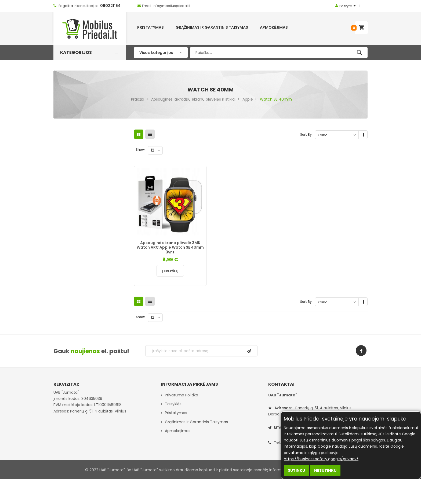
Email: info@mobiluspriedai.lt (166, 5)
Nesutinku (325, 470)
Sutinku (296, 470)
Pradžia (137, 99)
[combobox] (279, 52)
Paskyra (345, 6)
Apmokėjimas (177, 430)
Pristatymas (176, 412)
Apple (247, 99)
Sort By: (306, 134)
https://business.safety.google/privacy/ (321, 459)
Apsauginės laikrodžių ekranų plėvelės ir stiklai (193, 99)
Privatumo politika (181, 395)
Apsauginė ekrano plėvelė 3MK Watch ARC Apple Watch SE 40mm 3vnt (170, 247)
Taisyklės (173, 404)
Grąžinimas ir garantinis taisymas (196, 422)
